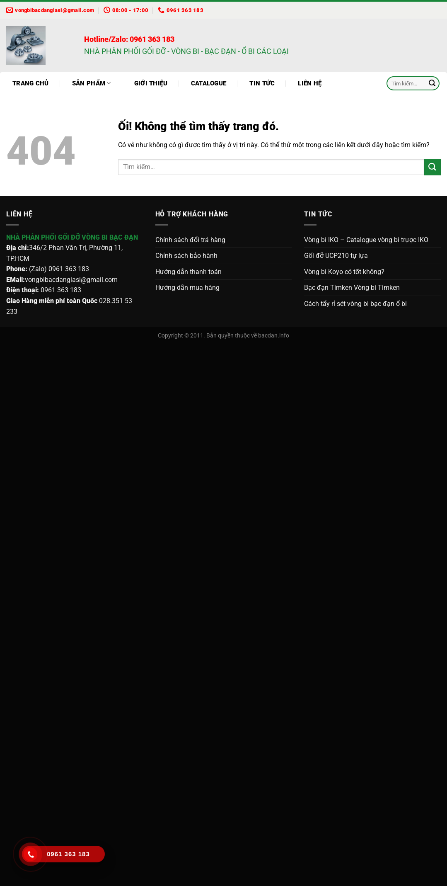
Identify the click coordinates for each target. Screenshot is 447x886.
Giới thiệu (151, 83)
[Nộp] (432, 83)
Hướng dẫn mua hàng (187, 287)
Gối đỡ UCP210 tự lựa (336, 256)
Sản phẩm (91, 83)
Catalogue (209, 83)
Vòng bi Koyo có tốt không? (344, 272)
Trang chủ (30, 83)
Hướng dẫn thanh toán (188, 272)
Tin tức (262, 83)
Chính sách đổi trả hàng (190, 240)
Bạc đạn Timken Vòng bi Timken (352, 287)
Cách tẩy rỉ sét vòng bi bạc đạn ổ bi (355, 304)
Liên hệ (309, 83)
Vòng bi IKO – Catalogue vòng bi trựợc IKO (366, 240)
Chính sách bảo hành (186, 256)
